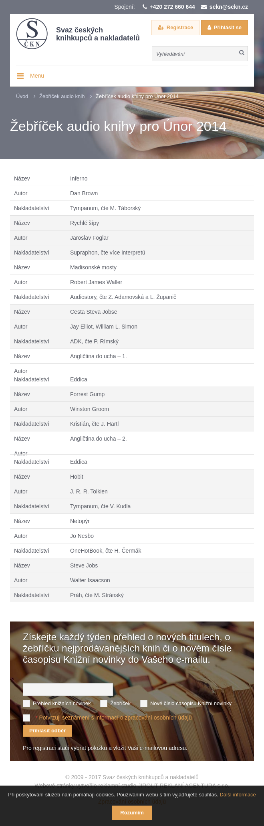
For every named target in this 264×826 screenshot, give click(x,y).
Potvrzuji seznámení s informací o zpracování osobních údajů (115, 717)
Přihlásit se (228, 27)
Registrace (180, 27)
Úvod (22, 96)
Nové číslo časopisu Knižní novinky (191, 703)
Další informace (238, 795)
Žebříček (120, 703)
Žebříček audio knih (62, 96)
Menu (37, 75)
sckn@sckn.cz (229, 7)
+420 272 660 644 (172, 7)
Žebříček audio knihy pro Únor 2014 (137, 96)
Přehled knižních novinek (62, 703)
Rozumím (132, 813)
